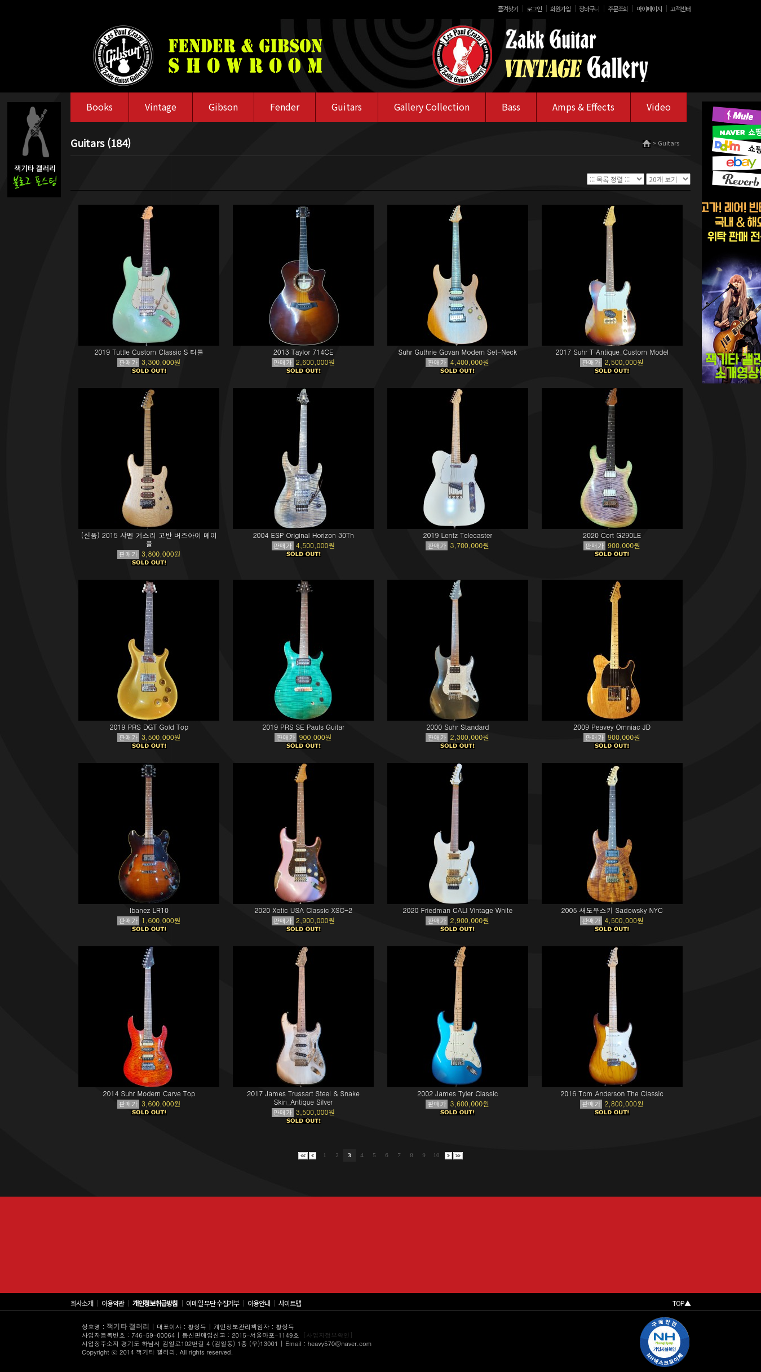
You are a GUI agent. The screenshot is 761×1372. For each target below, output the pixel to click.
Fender (284, 106)
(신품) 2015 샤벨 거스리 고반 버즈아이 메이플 (149, 539)
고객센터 (680, 8)
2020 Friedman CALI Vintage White (457, 910)
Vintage (160, 106)
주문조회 (618, 8)
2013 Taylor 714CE (303, 351)
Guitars (346, 106)
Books (99, 106)
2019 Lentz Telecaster (457, 535)
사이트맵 (289, 1303)
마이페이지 (649, 8)
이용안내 (258, 1303)
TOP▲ (681, 1303)
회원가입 (560, 8)
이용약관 (112, 1303)
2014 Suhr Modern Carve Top (149, 1093)
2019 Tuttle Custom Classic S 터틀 (148, 351)
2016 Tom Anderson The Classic (611, 1093)
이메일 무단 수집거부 (212, 1303)
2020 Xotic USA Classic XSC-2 (303, 910)
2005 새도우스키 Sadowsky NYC (612, 910)
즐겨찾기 (508, 8)
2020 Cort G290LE (612, 535)
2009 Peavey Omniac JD (612, 726)
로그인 (534, 8)
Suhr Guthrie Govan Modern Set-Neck (458, 351)
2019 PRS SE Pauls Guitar (303, 726)
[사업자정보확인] (328, 1335)
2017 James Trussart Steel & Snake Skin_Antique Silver (303, 1097)
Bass (511, 106)
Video (659, 106)
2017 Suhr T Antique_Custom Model (612, 351)
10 (436, 1155)
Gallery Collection (432, 106)
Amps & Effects (583, 106)
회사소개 (81, 1303)
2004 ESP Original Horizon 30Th (303, 535)
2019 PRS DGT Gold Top (149, 726)
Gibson (223, 106)
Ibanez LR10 (149, 910)
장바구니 (589, 8)
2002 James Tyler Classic (457, 1093)
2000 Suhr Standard (457, 726)
